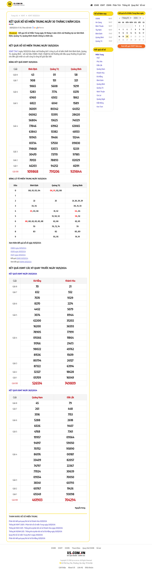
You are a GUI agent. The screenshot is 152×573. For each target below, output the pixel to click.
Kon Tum (100, 106)
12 (123, 33)
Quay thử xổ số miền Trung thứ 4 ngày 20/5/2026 (26, 535)
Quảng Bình (76, 69)
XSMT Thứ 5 (13, 51)
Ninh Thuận (101, 91)
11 (119, 33)
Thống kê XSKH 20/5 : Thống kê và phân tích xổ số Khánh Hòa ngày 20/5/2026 (36, 528)
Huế (98, 58)
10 (143, 29)
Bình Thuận (100, 26)
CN (143, 22)
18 (119, 36)
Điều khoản (89, 567)
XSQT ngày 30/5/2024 (18, 255)
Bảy (139, 22)
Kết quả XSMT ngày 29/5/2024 (23, 273)
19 (123, 36)
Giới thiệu (62, 567)
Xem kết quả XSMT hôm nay (131, 46)
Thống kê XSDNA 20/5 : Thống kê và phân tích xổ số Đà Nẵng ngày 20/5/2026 (35, 531)
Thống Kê (126, 5)
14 (131, 33)
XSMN (108, 5)
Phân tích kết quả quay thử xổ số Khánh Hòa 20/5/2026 (28, 521)
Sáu (135, 22)
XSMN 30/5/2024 (25, 262)
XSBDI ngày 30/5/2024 (18, 248)
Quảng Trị (54, 69)
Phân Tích (117, 5)
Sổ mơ (142, 5)
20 (127, 36)
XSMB (96, 5)
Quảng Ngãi (101, 99)
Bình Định (32, 69)
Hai (119, 22)
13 (127, 33)
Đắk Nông (100, 103)
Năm (131, 22)
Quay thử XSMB (88, 548)
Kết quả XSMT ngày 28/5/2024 (23, 390)
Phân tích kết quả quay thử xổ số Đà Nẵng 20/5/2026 (27, 538)
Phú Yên (99, 61)
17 (143, 33)
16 (139, 33)
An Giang (99, 22)
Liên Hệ (80, 567)
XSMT (102, 5)
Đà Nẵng (37, 280)
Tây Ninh (99, 30)
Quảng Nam (37, 397)
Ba (123, 22)
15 (135, 33)
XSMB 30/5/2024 (22, 258)
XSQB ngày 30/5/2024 (18, 251)
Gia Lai (99, 95)
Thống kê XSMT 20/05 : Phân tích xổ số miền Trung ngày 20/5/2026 (32, 524)
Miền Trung (100, 54)
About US (71, 567)
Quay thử (135, 5)
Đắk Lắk (70, 397)
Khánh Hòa (70, 280)
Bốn (127, 22)
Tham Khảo (76, 548)
